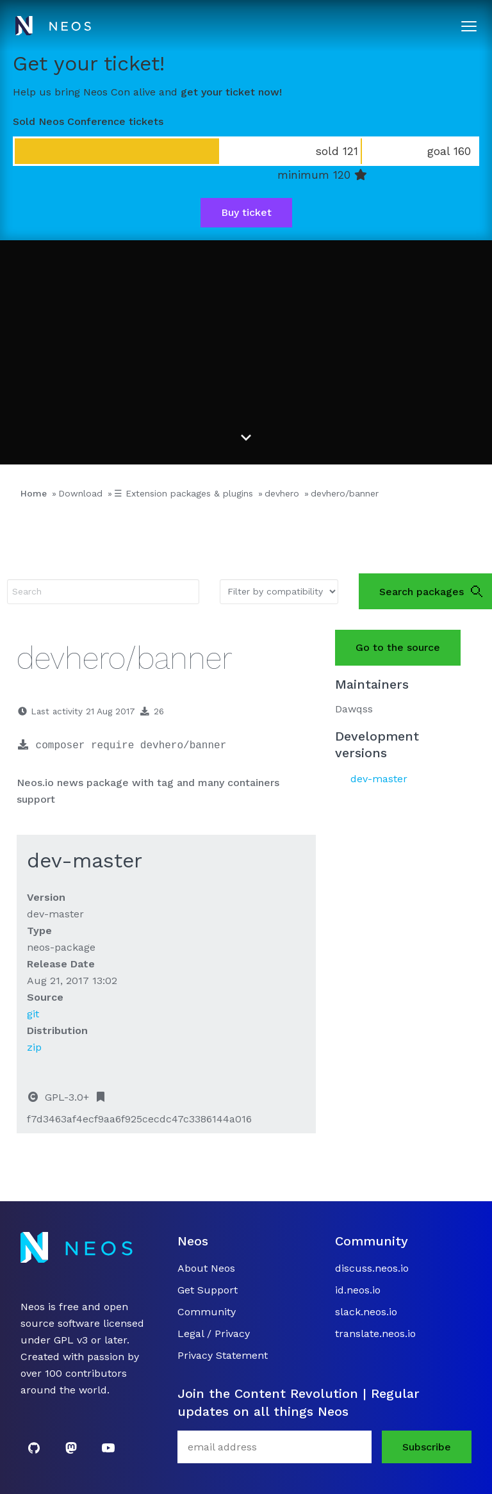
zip (34, 1047)
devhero (282, 493)
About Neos (206, 1268)
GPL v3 (71, 1340)
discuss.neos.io (372, 1268)
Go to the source (398, 647)
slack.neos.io (366, 1312)
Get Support (207, 1290)
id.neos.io (358, 1290)
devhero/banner (345, 493)
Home (33, 493)
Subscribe (426, 1447)
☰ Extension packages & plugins (183, 493)
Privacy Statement (222, 1355)
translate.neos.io (375, 1333)
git (33, 1014)
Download (80, 493)
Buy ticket (246, 212)
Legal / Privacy (213, 1333)
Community (206, 1312)
